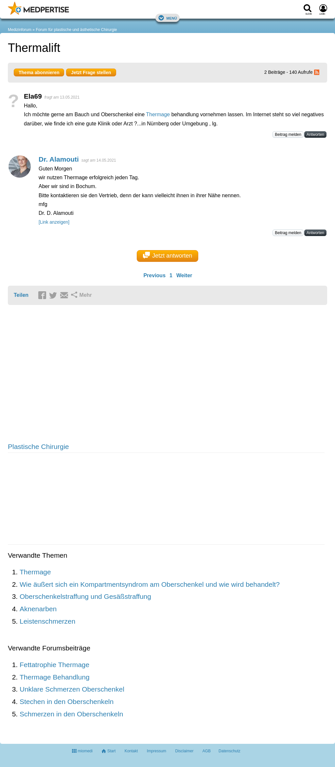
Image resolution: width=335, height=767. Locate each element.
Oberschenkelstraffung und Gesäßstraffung (85, 596)
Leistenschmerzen (47, 621)
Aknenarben (38, 609)
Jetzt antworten (167, 255)
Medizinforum (19, 29)
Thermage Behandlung (55, 677)
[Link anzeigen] (54, 222)
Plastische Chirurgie (38, 446)
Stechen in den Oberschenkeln (67, 701)
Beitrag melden (288, 134)
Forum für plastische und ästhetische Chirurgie (76, 29)
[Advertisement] (109, 374)
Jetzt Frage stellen (91, 72)
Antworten (315, 134)
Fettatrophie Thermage (54, 664)
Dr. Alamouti (59, 159)
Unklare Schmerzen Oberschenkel (72, 689)
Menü (167, 18)
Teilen (21, 295)
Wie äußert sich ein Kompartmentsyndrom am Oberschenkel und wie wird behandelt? (150, 584)
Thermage (158, 114)
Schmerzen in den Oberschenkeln (71, 714)
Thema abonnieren (39, 72)
